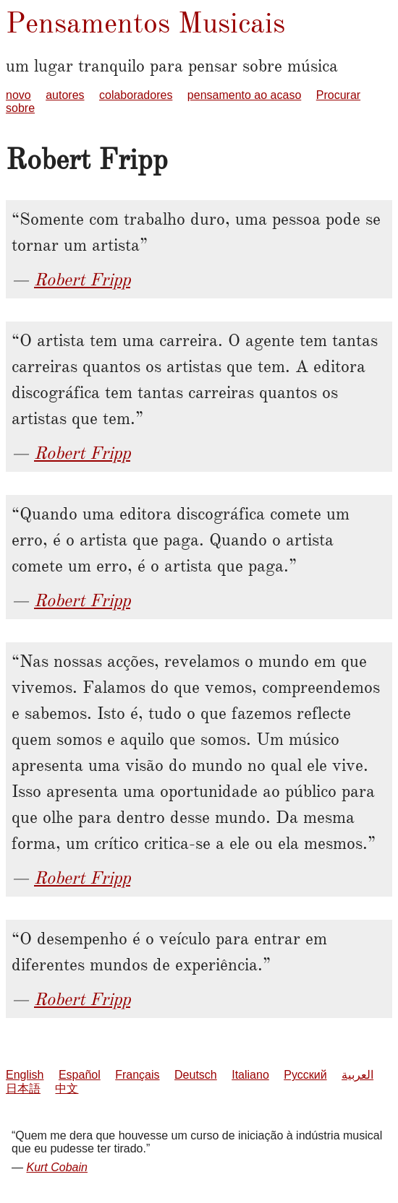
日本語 (23, 1088)
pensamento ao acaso (244, 95)
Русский (305, 1075)
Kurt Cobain (57, 1167)
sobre (20, 108)
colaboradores (135, 95)
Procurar (338, 95)
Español (80, 1075)
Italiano (250, 1075)
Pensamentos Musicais (145, 22)
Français (137, 1075)
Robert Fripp (82, 279)
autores (65, 95)
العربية (357, 1075)
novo (18, 95)
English (24, 1075)
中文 (66, 1088)
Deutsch (195, 1075)
